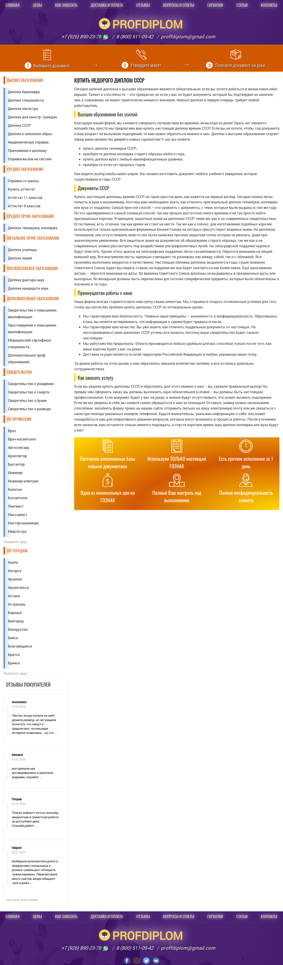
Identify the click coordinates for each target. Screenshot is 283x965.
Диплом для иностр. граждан (32, 117)
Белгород (16, 621)
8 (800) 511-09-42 (134, 36)
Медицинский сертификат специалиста (29, 343)
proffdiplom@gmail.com (188, 36)
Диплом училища (22, 249)
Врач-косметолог (22, 439)
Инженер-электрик (23, 481)
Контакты (269, 5)
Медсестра (17, 531)
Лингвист (16, 506)
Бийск (13, 637)
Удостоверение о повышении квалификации (32, 328)
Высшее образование (25, 80)
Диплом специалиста (26, 100)
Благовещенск (20, 646)
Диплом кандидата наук (28, 288)
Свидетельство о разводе (29, 408)
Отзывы (143, 5)
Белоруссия (18, 629)
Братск (14, 654)
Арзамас (15, 579)
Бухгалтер (16, 464)
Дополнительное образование (33, 298)
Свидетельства (19, 372)
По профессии (19, 419)
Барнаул (15, 612)
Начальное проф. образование (33, 238)
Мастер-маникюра (23, 523)
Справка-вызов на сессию (30, 159)
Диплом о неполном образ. (30, 133)
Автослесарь (19, 447)
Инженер (15, 472)
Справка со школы (23, 180)
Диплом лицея (20, 258)
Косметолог (18, 497)
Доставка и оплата (107, 5)
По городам (17, 550)
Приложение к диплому (27, 150)
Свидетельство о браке (27, 400)
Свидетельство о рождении (31, 383)
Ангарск (14, 570)
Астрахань (17, 604)
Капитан (15, 489)
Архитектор (17, 455)
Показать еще (15, 541)
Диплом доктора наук (26, 280)
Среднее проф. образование (30, 216)
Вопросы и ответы (178, 5)
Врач (12, 430)
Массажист (17, 514)
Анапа (13, 562)
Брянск (14, 663)
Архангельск (18, 587)
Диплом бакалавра (24, 91)
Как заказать (66, 5)
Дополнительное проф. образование (27, 358)
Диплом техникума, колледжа (32, 227)
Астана (14, 595)
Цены (37, 5)
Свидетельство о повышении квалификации (32, 313)
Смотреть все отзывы (22, 900)
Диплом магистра (23, 108)
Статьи (242, 5)
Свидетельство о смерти (28, 392)
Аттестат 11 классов (25, 197)
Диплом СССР (19, 125)
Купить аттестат (21, 189)
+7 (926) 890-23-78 (85, 36)
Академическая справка (28, 142)
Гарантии (215, 5)
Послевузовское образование (32, 268)
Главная (13, 5)
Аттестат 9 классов (24, 206)
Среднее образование (25, 169)
